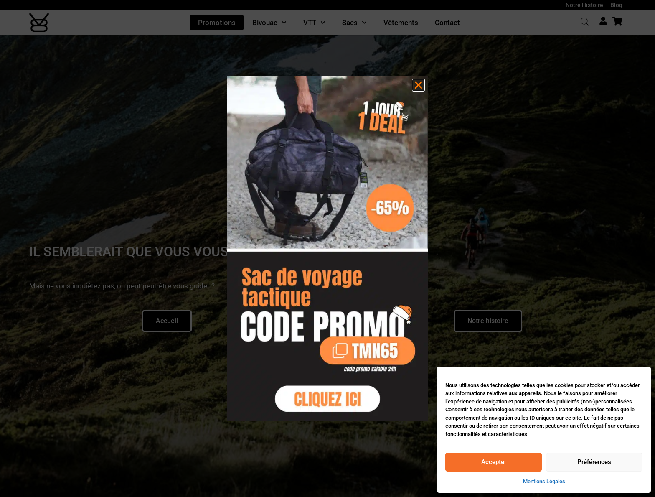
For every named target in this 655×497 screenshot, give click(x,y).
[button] (418, 85)
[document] (327, 248)
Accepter (493, 462)
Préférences (594, 462)
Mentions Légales (544, 481)
